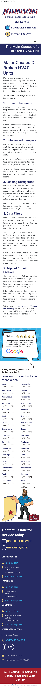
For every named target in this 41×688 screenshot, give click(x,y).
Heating (14, 671)
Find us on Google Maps (14, 576)
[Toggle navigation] (35, 41)
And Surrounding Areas (30, 487)
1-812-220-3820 (10, 611)
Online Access (14, 685)
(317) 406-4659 (21, 22)
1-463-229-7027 (10, 563)
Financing (21, 675)
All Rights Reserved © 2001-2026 (28, 685)
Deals (31, 675)
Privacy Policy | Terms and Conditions (20, 687)
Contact (20, 679)
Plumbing (12, 387)
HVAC (4, 387)
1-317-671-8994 (10, 587)
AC (5, 671)
